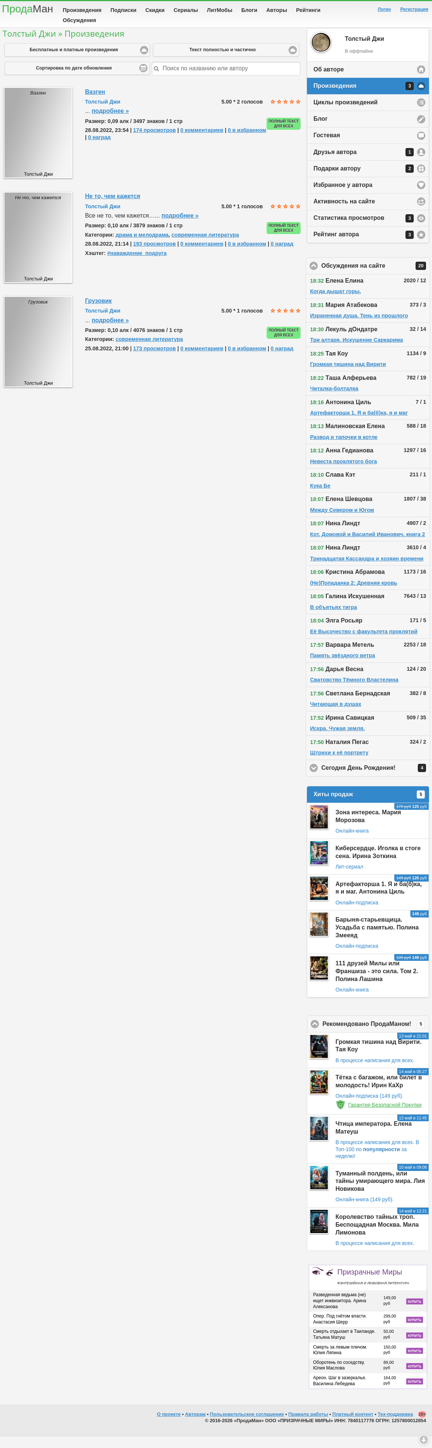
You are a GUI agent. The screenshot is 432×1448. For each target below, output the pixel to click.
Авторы (276, 10)
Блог (320, 130)
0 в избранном (247, 142)
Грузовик (98, 312)
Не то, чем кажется (112, 208)
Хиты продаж (369, 806)
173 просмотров (154, 360)
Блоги (249, 10)
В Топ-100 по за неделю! (377, 1160)
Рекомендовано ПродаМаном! (375, 1036)
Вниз (423, 1439)
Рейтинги (308, 10)
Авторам (195, 1426)
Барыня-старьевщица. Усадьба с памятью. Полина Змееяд (377, 939)
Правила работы (308, 1426)
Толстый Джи (103, 113)
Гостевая (326, 147)
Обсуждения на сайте (375, 277)
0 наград (99, 149)
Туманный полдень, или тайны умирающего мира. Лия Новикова (380, 1193)
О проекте (169, 1426)
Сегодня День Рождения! (375, 779)
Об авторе (328, 81)
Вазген (95, 103)
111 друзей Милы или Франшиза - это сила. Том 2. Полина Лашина (376, 983)
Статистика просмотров (363, 230)
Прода (27, 9)
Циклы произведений (345, 114)
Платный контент (352, 1426)
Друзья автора (363, 164)
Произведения (82, 10)
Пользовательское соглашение (247, 1426)
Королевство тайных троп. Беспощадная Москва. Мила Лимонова (377, 1236)
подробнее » (110, 122)
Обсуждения (79, 20)
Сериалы (186, 10)
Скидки (155, 10)
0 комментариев (201, 142)
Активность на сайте (344, 213)
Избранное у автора (342, 196)
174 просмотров (154, 142)
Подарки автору (363, 180)
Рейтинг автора (363, 246)
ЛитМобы (219, 10)
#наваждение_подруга (137, 265)
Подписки (124, 10)
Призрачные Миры (373, 1288)
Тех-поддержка (395, 1426)
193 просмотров (154, 255)
